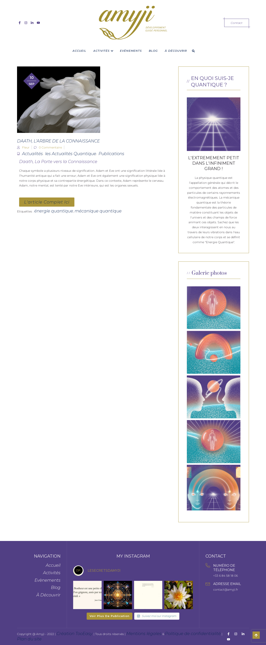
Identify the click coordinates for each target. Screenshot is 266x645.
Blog (153, 50)
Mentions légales (143, 633)
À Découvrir (176, 50)
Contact (237, 23)
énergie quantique (53, 210)
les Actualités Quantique (70, 153)
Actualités (32, 153)
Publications (111, 153)
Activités (101, 50)
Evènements (131, 50)
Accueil (79, 50)
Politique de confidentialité (193, 633)
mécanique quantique (98, 210)
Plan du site (29, 638)
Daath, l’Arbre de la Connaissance (58, 141)
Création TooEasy (75, 633)
